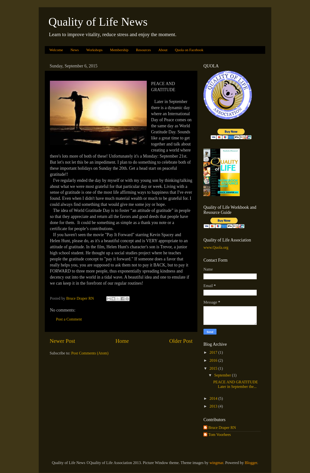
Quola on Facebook (189, 50)
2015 (213, 368)
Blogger (251, 463)
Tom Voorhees (219, 435)
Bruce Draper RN (222, 427)
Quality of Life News (97, 21)
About (163, 50)
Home (122, 341)
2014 (213, 398)
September (223, 375)
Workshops (94, 50)
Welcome (56, 50)
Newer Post (62, 341)
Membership (119, 50)
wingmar (216, 463)
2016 (213, 360)
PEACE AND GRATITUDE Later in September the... (236, 384)
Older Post (181, 341)
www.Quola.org (215, 247)
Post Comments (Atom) (89, 353)
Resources (143, 50)
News (74, 50)
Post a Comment (69, 319)
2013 (213, 406)
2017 (213, 352)
